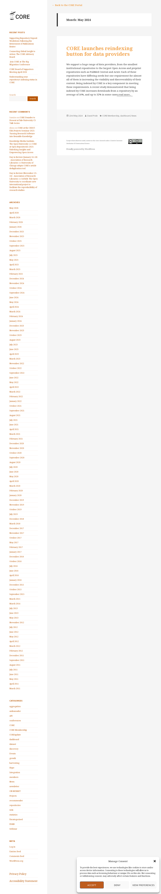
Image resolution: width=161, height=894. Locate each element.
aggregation (15, 706)
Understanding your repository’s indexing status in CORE (23, 79)
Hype (11, 767)
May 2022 (13, 382)
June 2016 (13, 570)
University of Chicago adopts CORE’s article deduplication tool (22, 165)
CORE (12, 725)
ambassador (15, 711)
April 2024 (14, 307)
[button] (154, 861)
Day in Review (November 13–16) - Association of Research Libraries (23, 176)
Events (12, 753)
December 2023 (16, 325)
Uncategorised (16, 819)
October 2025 (15, 241)
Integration (14, 772)
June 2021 (13, 424)
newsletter (14, 786)
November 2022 (16, 363)
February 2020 (16, 490)
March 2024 (14, 311)
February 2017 (16, 547)
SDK (11, 810)
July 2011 (13, 669)
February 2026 (16, 222)
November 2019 (16, 504)
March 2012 (14, 646)
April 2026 (14, 212)
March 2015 (14, 599)
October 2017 (15, 537)
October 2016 (15, 561)
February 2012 (16, 650)
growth (12, 758)
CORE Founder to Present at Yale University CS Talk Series (22, 120)
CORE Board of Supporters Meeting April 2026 (21, 70)
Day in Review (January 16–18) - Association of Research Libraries (23, 160)
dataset (12, 744)
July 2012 (13, 627)
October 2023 (15, 335)
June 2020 (13, 471)
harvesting (14, 763)
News (11, 781)
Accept (91, 885)
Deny (117, 885)
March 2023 (14, 358)
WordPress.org (16, 861)
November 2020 (16, 448)
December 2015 (16, 584)
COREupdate (15, 734)
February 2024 (16, 316)
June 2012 (13, 632)
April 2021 (14, 429)
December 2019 (16, 500)
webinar (13, 829)
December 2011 (16, 655)
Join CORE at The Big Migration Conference (19, 63)
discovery (13, 749)
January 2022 (15, 401)
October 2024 (15, 288)
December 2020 (16, 443)
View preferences (143, 885)
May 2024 (13, 302)
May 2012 (13, 636)
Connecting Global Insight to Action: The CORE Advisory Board (22, 54)
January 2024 (15, 321)
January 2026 (15, 227)
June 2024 (13, 297)
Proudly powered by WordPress (80, 149)
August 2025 (14, 250)
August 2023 (14, 340)
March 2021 (14, 434)
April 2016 (14, 575)
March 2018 (14, 523)
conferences (15, 720)
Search (12, 95)
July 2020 (13, 467)
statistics (13, 814)
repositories (15, 805)
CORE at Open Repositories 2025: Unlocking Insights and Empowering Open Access (23, 148)
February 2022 (16, 396)
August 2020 (14, 462)
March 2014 (14, 603)
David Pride (92, 115)
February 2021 (16, 438)
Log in (12, 846)
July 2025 (13, 255)
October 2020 (15, 453)
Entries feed (15, 851)
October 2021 (15, 406)
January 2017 (15, 552)
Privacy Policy (17, 874)
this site (95, 141)
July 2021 (13, 420)
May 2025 (13, 260)
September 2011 (16, 660)
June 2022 (13, 377)
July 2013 (13, 608)
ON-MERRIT (15, 791)
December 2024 (16, 278)
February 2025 (16, 274)
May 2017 (13, 542)
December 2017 (16, 528)
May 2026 (13, 208)
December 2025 (16, 231)
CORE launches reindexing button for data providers (99, 51)
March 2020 (14, 486)
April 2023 (14, 354)
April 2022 (14, 387)
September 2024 (16, 292)
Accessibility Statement (23, 881)
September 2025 (16, 245)
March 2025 (14, 269)
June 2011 (13, 674)
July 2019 (13, 514)
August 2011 (14, 665)
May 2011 (13, 679)
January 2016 (15, 580)
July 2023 (13, 344)
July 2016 (13, 566)
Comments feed (16, 856)
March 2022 (14, 391)
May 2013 (13, 617)
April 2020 (14, 481)
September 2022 (16, 373)
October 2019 (15, 509)
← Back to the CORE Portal (67, 5)
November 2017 (16, 533)
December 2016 (16, 556)
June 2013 (13, 613)
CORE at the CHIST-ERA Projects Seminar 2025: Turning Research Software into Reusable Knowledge (22, 132)
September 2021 (16, 410)
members (13, 777)
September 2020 (16, 457)
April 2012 (14, 641)
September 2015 (16, 594)
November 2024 (16, 283)
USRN (11, 824)
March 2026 (14, 217)
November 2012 (16, 622)
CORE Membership (18, 730)
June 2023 (13, 349)
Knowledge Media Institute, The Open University (22, 142)
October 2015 (15, 589)
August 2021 (14, 415)
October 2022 (15, 368)
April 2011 (14, 683)
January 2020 (15, 495)
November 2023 (16, 330)
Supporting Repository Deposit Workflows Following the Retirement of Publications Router (23, 42)
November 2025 (16, 236)
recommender (16, 800)
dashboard (14, 739)
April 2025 (14, 264)
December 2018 (16, 519)
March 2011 (14, 688)
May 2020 (13, 476)
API (11, 716)
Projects (13, 796)
